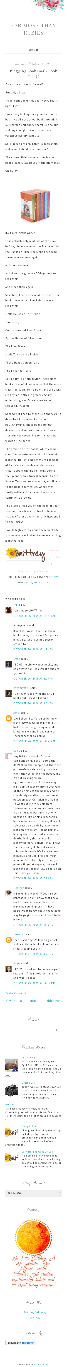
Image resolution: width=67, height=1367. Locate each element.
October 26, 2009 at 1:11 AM (33, 649)
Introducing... (29, 1057)
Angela (17, 963)
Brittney (34, 1317)
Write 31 (9, 1104)
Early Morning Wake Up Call (37, 1151)
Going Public (29, 1126)
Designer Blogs (41, 1364)
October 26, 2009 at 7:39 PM (33, 878)
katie (16, 712)
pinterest (41, 570)
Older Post (54, 1001)
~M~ (15, 604)
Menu (33, 50)
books (37, 582)
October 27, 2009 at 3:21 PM (33, 954)
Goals (46, 582)
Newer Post (13, 1001)
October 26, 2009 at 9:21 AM (33, 703)
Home (34, 1001)
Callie (16, 750)
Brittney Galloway (34, 1312)
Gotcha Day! (29, 1082)
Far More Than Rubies (33, 29)
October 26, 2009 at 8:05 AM (33, 678)
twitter (23, 570)
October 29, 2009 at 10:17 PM (34, 983)
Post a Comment (15, 993)
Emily (16, 658)
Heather (18, 887)
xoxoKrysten (21, 688)
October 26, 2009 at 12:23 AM (34, 616)
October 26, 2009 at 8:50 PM (33, 925)
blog (29, 582)
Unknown (19, 934)
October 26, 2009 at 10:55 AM (34, 741)
